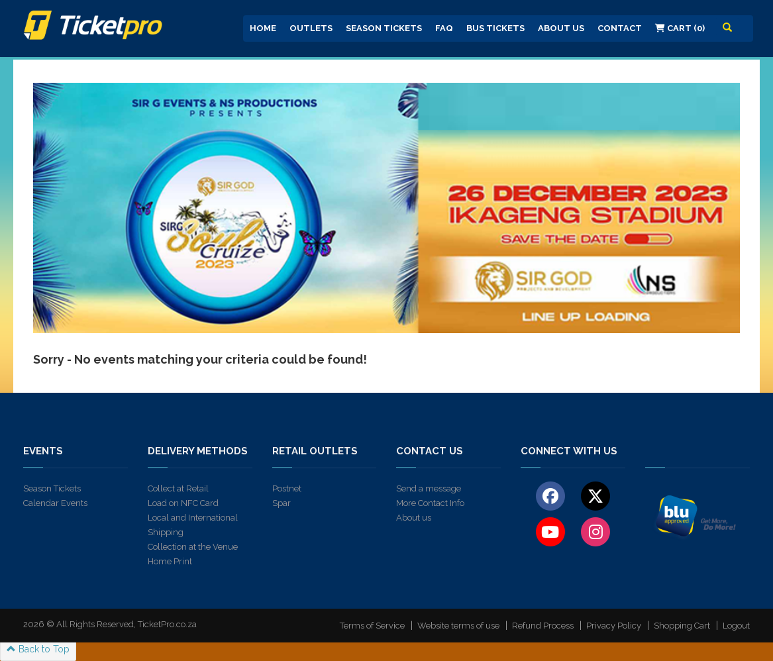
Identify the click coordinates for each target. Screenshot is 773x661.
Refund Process (543, 626)
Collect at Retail (178, 488)
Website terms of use (458, 626)
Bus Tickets (495, 28)
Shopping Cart (682, 626)
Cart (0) (680, 28)
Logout (736, 626)
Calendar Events (55, 503)
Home (263, 28)
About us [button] (561, 28)
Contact (619, 28)
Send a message (428, 488)
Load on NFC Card (183, 503)
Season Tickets (384, 28)
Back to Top (38, 649)
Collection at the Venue (193, 547)
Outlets (311, 28)
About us (413, 518)
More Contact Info (430, 503)
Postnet (286, 488)
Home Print (170, 561)
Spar (281, 503)
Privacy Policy (613, 626)
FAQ (444, 28)
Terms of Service (372, 626)
